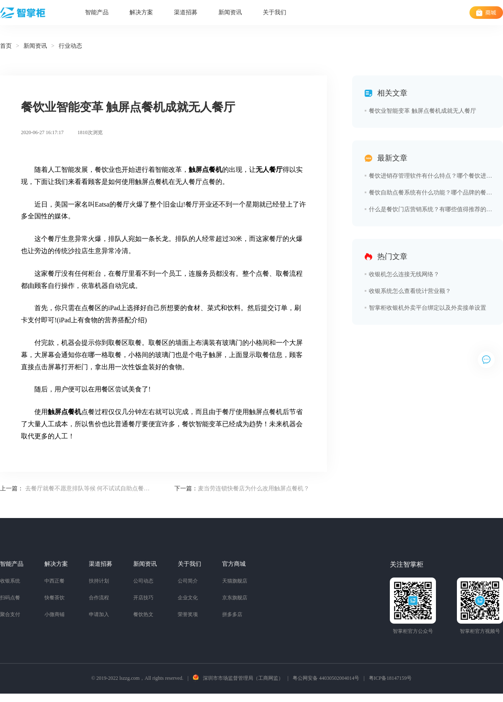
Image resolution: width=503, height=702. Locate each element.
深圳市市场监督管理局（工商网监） (243, 678)
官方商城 (234, 564)
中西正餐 (54, 581)
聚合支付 (10, 614)
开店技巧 (143, 598)
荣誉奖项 (188, 614)
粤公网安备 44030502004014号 (326, 678)
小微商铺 (54, 614)
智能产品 (97, 12)
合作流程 (99, 598)
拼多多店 (232, 614)
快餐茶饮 (54, 598)
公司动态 (143, 581)
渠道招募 (185, 12)
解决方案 (141, 12)
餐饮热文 (143, 614)
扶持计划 (99, 581)
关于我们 (274, 12)
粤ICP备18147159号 (390, 678)
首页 (6, 46)
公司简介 (188, 581)
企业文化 (188, 598)
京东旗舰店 (234, 598)
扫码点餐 (10, 598)
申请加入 (99, 614)
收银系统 (10, 581)
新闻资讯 (230, 12)
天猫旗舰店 (234, 581)
